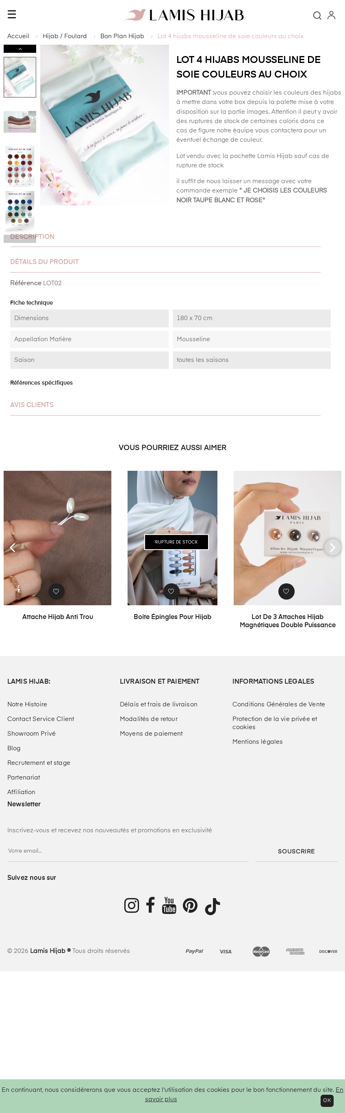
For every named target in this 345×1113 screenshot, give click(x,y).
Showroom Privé (31, 734)
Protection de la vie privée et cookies (274, 723)
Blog (14, 748)
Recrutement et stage (38, 763)
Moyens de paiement (151, 734)
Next (20, 49)
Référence (25, 283)
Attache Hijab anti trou (57, 617)
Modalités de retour (149, 719)
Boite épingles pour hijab (172, 617)
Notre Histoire (27, 705)
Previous (20, 239)
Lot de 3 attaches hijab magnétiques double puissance (288, 621)
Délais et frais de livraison (158, 705)
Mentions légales (257, 742)
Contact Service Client (40, 719)
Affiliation (21, 792)
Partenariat (23, 778)
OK (327, 1100)
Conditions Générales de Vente (278, 705)
